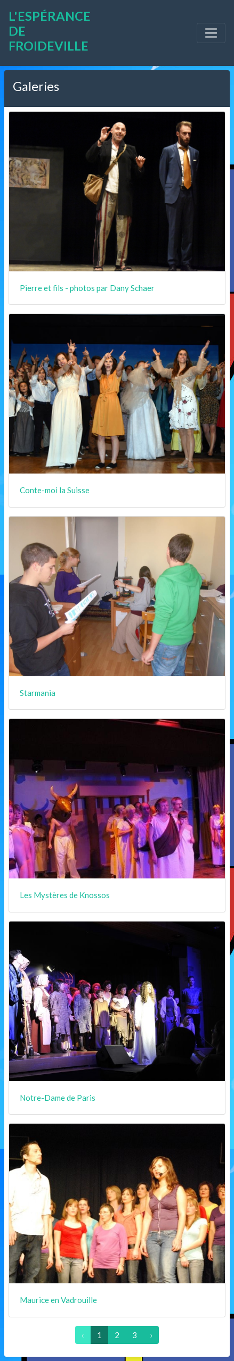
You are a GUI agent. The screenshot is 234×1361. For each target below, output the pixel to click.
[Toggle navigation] (211, 33)
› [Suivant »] (151, 1335)
